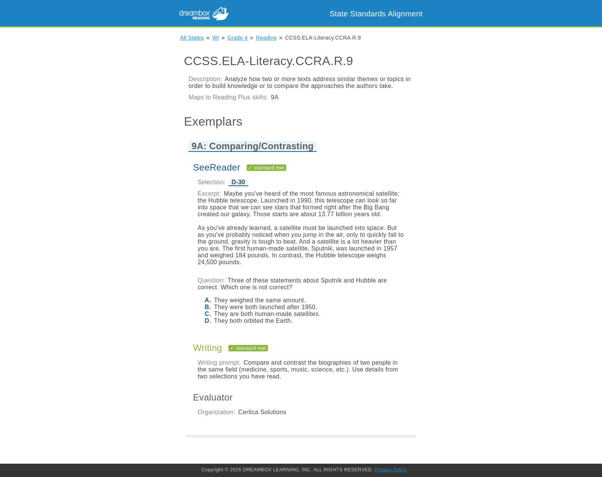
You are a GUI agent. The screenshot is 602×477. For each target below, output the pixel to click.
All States (192, 38)
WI (215, 38)
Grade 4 (238, 38)
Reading (266, 38)
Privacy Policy (391, 469)
